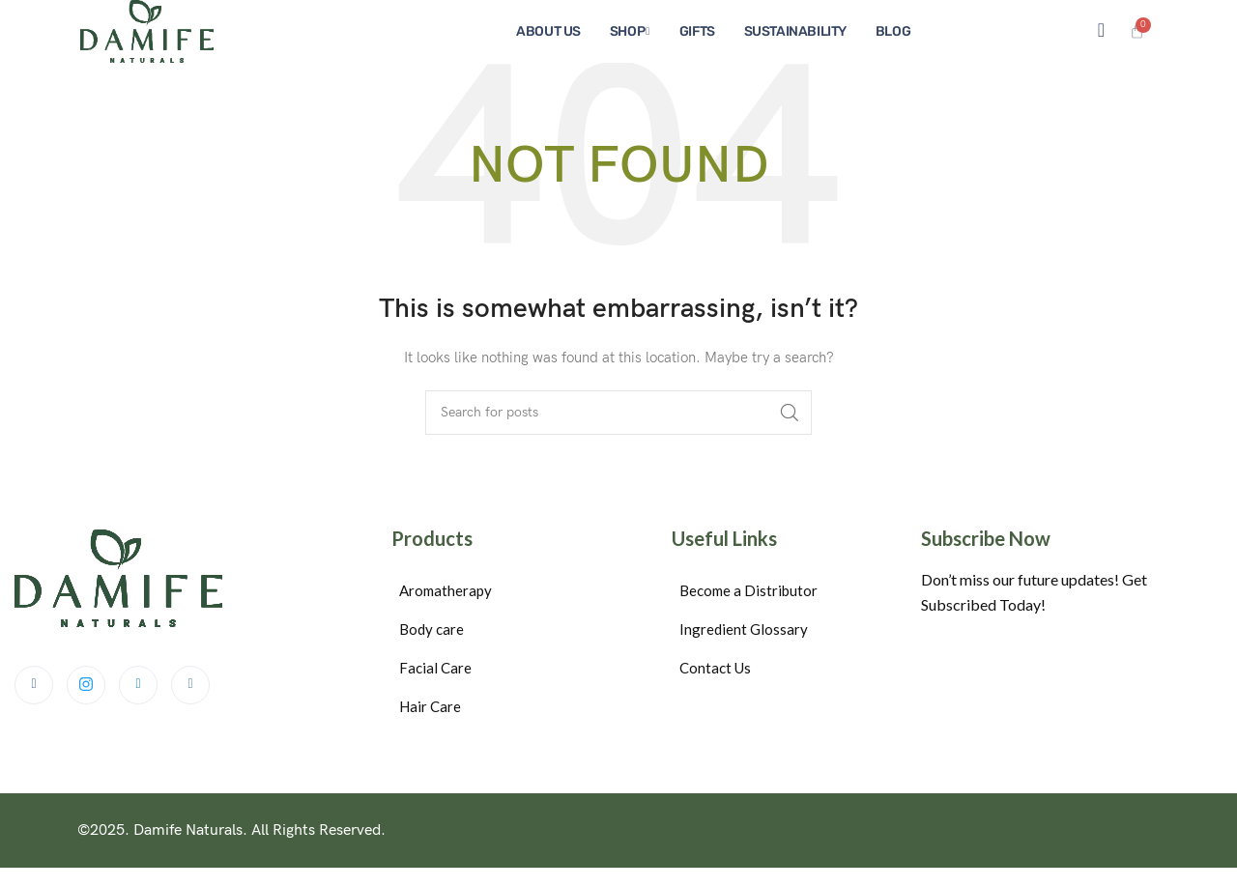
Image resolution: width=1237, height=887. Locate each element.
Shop (629, 31)
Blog (893, 31)
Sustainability (795, 31)
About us (548, 31)
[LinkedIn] (138, 685)
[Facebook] (33, 685)
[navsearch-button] (1100, 31)
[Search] (618, 412)
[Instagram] (190, 685)
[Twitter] (86, 685)
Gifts (697, 31)
